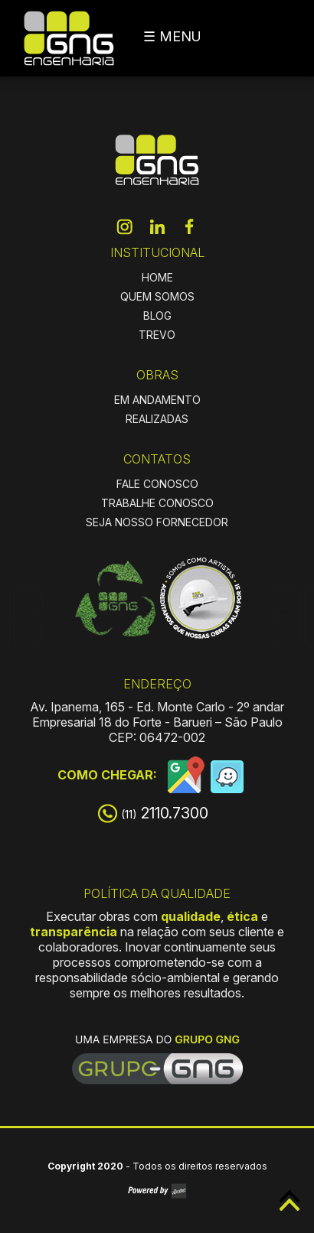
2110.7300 (164, 813)
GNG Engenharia (69, 38)
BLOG (157, 315)
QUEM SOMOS (157, 296)
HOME (157, 277)
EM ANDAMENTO (157, 399)
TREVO (157, 334)
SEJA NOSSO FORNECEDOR (157, 522)
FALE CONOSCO (157, 483)
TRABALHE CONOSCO (157, 502)
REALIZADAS (157, 418)
